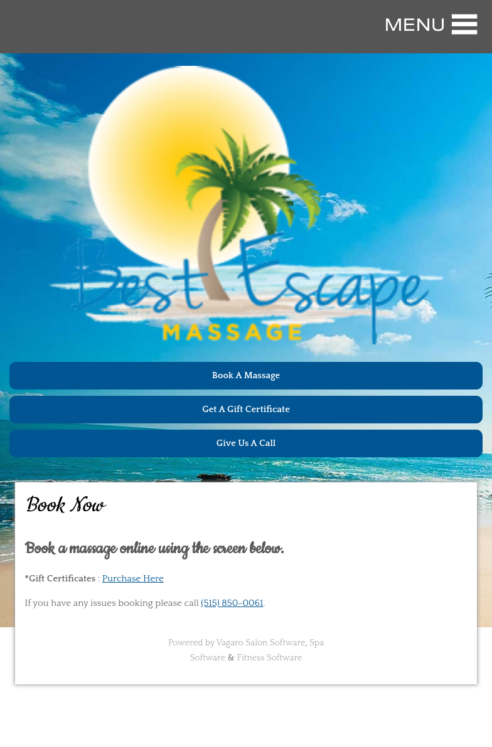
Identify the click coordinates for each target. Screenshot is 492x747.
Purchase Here (133, 578)
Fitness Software (269, 658)
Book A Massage (246, 375)
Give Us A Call (246, 443)
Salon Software (275, 643)
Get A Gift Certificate (246, 409)
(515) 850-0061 (232, 603)
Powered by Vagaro (205, 643)
